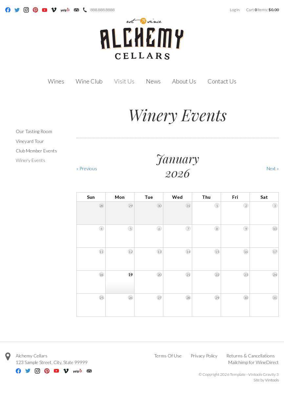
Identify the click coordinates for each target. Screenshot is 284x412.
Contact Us (222, 81)
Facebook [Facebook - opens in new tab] (7, 9)
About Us (184, 81)
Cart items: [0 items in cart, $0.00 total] (262, 9)
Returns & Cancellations (250, 355)
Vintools (272, 380)
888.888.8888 (102, 9)
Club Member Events (36, 150)
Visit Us (124, 81)
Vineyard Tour (30, 141)
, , (52, 362)
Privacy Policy (204, 355)
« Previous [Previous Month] (86, 168)
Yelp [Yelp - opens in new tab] (65, 9)
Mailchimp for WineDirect (253, 362)
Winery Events (30, 160)
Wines (56, 81)
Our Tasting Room (34, 131)
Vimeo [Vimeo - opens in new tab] (53, 9)
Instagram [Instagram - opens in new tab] (26, 9)
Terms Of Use (168, 355)
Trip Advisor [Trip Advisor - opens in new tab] (76, 9)
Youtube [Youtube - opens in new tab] (44, 9)
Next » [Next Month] (273, 168)
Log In (235, 9)
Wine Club (89, 81)
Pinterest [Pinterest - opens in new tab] (35, 9)
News (153, 81)
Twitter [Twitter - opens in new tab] (17, 9)
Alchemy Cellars (32, 355)
